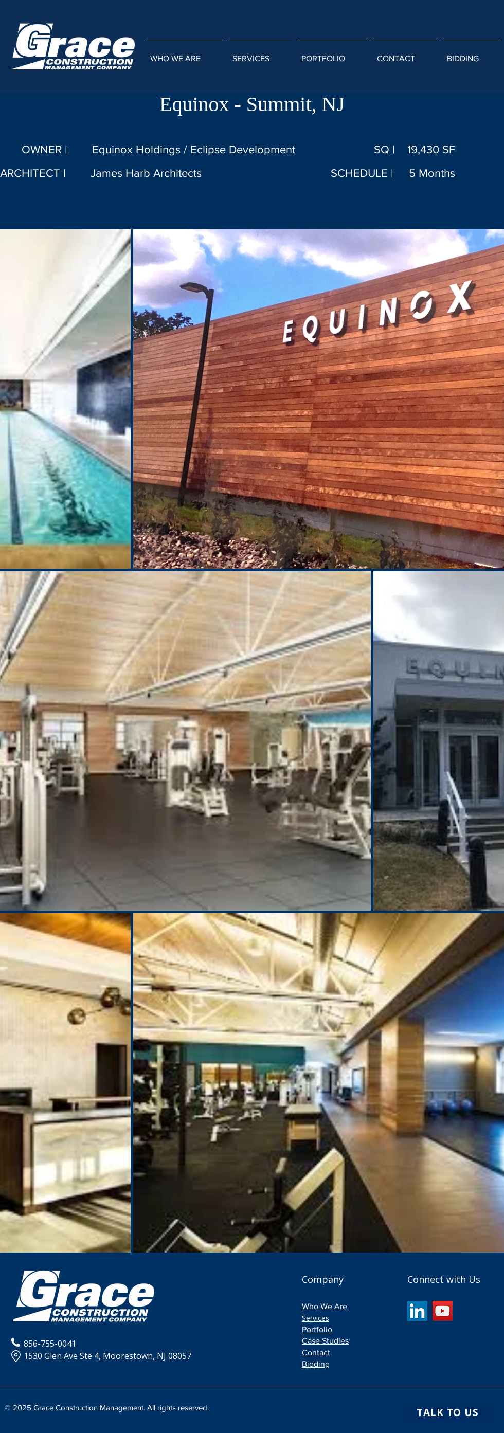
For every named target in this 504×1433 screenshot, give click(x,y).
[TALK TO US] (449, 1412)
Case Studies (325, 1340)
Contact (316, 1352)
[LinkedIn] (417, 1311)
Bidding (316, 1363)
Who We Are (324, 1306)
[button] (260, 54)
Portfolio (317, 1329)
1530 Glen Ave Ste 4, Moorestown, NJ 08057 (101, 1356)
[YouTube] (443, 1311)
